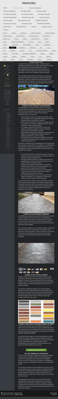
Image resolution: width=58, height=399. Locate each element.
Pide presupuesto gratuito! (36, 350)
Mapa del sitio (18, 393)
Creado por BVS (19, 394)
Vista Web (54, 394)
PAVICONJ (29, 3)
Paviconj (3, 394)
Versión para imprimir (7, 393)
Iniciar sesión (53, 393)
